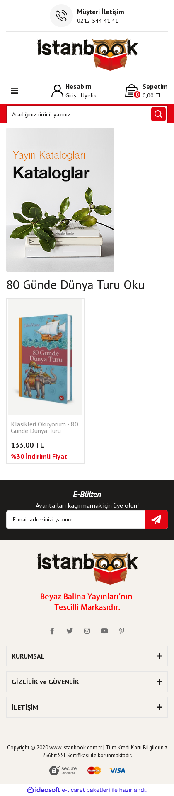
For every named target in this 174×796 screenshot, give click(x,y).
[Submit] (156, 519)
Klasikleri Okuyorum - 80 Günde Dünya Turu (44, 428)
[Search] (87, 114)
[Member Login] (73, 90)
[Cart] (146, 90)
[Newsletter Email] (87, 519)
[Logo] (87, 54)
